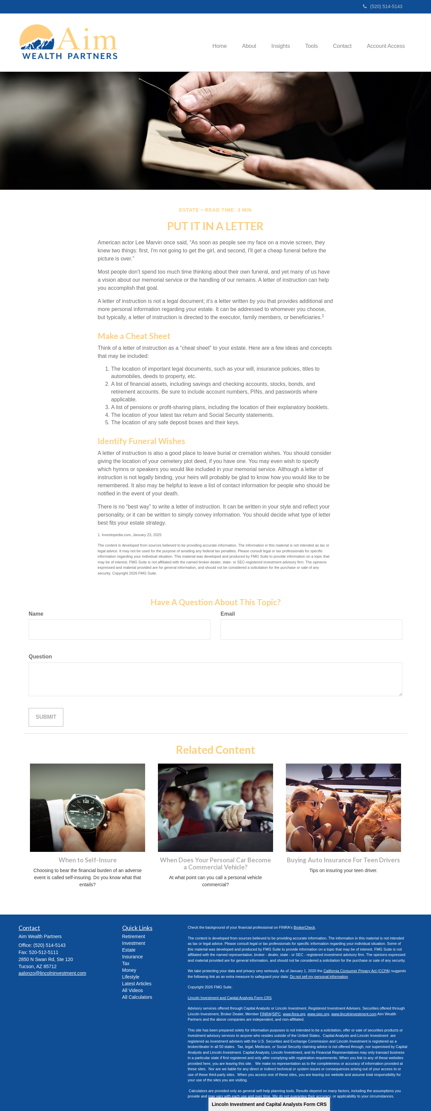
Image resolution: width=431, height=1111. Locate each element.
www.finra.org (294, 1014)
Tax (126, 963)
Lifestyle (130, 977)
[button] (242, 42)
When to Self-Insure (88, 860)
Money (129, 970)
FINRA (265, 1014)
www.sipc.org (318, 1014)
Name (36, 614)
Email (228, 614)
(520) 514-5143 (382, 6)
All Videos (132, 990)
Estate (129, 950)
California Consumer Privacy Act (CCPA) (357, 971)
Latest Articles (137, 983)
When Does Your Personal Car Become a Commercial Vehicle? (215, 863)
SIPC (276, 1014)
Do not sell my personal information (319, 977)
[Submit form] (46, 717)
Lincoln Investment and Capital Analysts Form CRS (269, 1104)
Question (40, 656)
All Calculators (137, 997)
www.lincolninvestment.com (354, 1014)
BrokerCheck (304, 927)
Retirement (133, 936)
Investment (133, 943)
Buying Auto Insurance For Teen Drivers (343, 860)
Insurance (132, 956)
